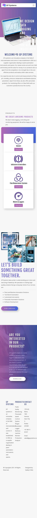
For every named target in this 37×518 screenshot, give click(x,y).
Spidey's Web (29, 470)
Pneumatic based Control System (18, 417)
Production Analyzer (18, 439)
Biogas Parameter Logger (18, 426)
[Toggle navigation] (33, 5)
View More (18, 149)
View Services (9, 308)
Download (17, 379)
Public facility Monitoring (18, 409)
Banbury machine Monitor (17, 433)
